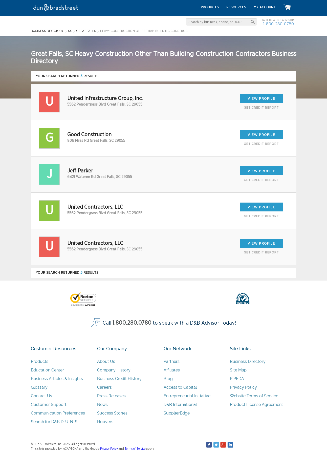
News (102, 404)
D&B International (180, 404)
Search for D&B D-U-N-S (54, 421)
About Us (106, 361)
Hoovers (105, 421)
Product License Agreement (256, 404)
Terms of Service (135, 448)
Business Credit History (119, 378)
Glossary (39, 387)
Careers (104, 387)
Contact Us (41, 395)
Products (39, 361)
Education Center (47, 370)
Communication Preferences (58, 413)
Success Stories (112, 413)
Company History (113, 370)
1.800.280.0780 (132, 323)
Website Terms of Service (254, 395)
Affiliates (172, 370)
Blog (168, 378)
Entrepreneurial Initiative (187, 395)
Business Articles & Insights (57, 378)
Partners (172, 361)
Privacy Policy (243, 387)
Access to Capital (180, 387)
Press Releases (111, 395)
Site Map (238, 370)
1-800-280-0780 (278, 24)
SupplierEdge (177, 413)
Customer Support (49, 404)
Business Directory (248, 361)
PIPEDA (237, 378)
